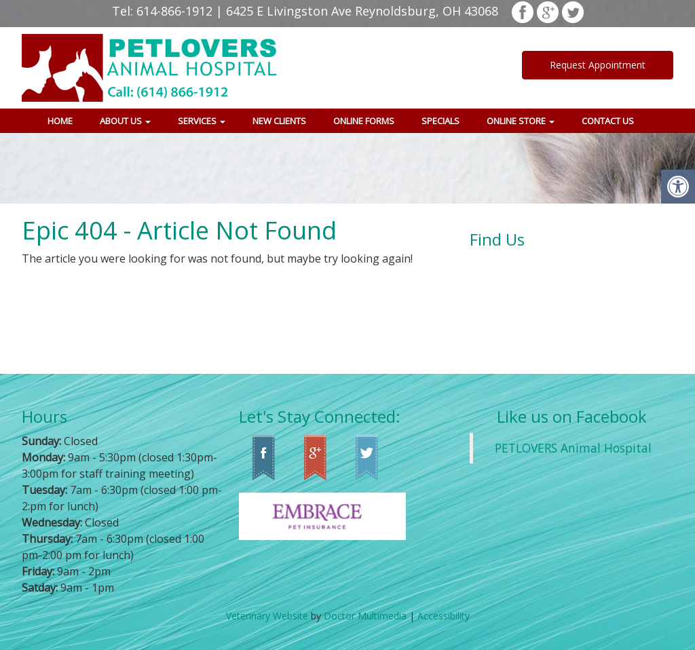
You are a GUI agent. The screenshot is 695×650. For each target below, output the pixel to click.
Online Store (521, 121)
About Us (125, 121)
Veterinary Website (267, 615)
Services (201, 121)
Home (60, 121)
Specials (440, 121)
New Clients (279, 121)
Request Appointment (597, 64)
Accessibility (443, 615)
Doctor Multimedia (365, 615)
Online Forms (363, 121)
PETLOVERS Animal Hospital (573, 448)
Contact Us (608, 121)
